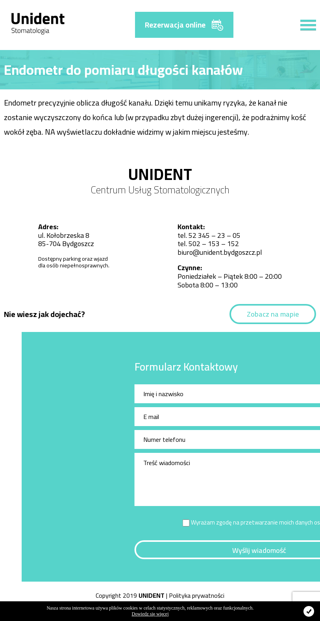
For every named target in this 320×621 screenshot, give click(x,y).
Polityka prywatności (196, 595)
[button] (304, 20)
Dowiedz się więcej (150, 614)
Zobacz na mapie (273, 314)
